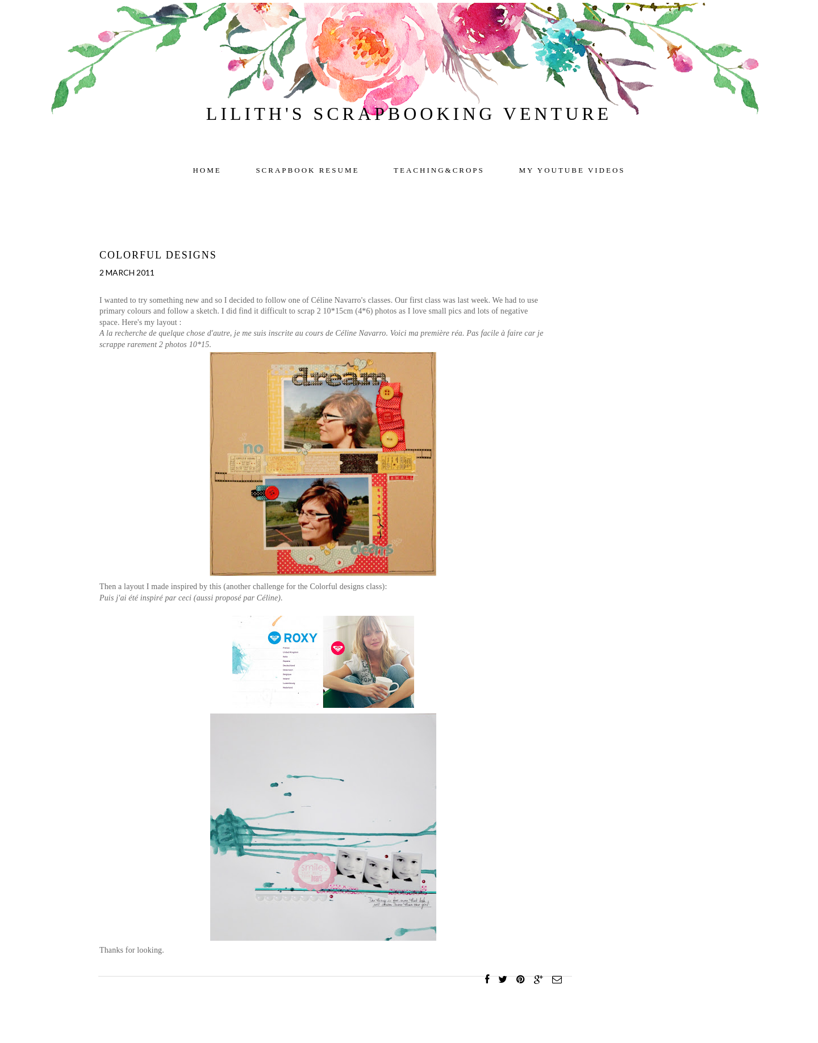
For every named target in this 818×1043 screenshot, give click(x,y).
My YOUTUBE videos (572, 170)
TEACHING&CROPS (439, 170)
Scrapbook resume (307, 170)
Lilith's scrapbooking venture (409, 113)
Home (207, 170)
